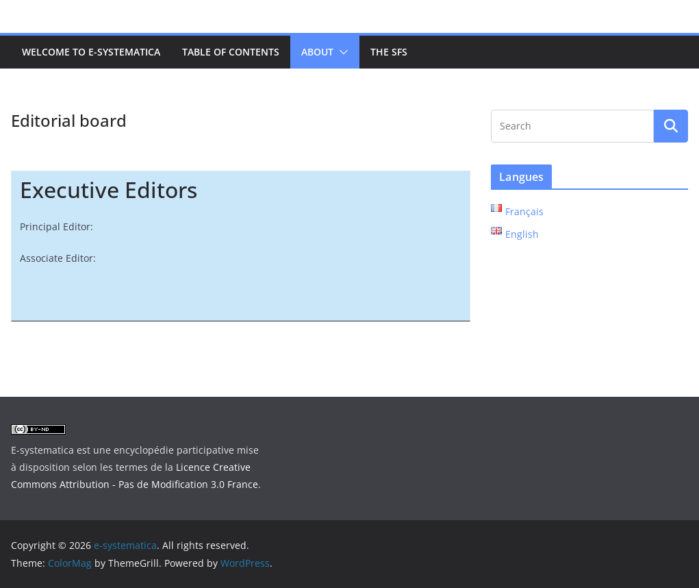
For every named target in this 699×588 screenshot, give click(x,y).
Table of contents (230, 51)
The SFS (388, 51)
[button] (340, 52)
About (317, 51)
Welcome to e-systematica (91, 51)
